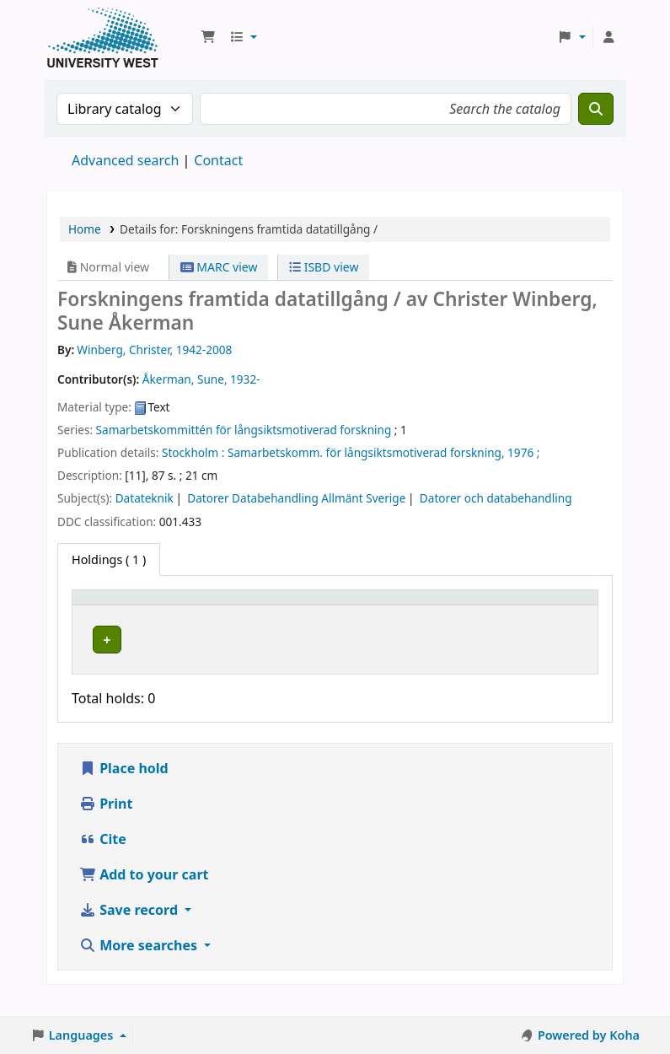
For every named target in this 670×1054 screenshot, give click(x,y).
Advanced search (125, 160)
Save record (130, 937)
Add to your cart (144, 902)
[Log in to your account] (608, 37)
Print (105, 831)
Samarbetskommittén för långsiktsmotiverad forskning (244, 430)
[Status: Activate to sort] (457, 613)
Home (84, 229)
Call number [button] (354, 613)
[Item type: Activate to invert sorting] (113, 613)
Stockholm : (193, 452)
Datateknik (144, 498)
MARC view (219, 267)
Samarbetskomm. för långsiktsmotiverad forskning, (366, 452)
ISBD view (323, 267)
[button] (208, 37)
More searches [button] (140, 973)
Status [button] (447, 622)
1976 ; (523, 452)
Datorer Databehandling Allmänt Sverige (296, 498)
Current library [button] (205, 622)
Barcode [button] (524, 622)
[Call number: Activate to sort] (371, 613)
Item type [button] (93, 613)
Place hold (124, 796)
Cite (102, 867)
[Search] (596, 109)
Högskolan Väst (205, 653)
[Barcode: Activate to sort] (545, 613)
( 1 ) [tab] (109, 559)
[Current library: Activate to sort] (237, 613)
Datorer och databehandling (496, 498)
